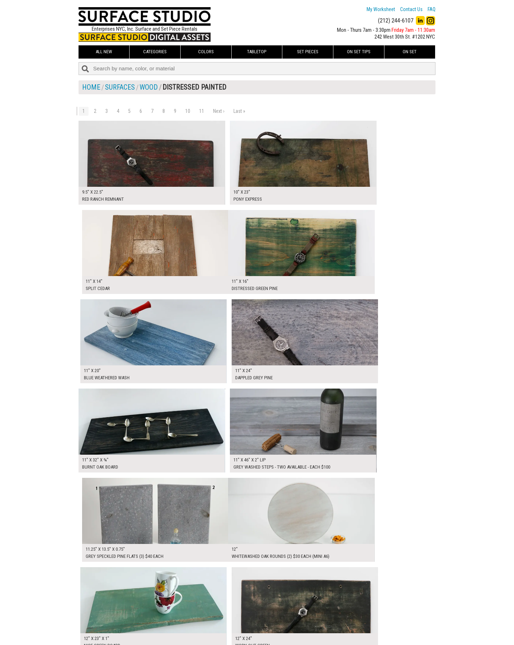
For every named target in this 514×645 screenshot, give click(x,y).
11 (201, 111)
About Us (212, 617)
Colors (206, 51)
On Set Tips (359, 51)
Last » (239, 111)
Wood (149, 87)
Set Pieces (307, 51)
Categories (155, 51)
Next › (219, 111)
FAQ (431, 9)
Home (91, 87)
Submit (333, 625)
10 (187, 111)
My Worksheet (381, 9)
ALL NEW (104, 51)
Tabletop (256, 51)
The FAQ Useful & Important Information (243, 625)
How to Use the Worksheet (230, 609)
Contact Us (411, 9)
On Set (410, 51)
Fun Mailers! (215, 633)
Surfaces (120, 87)
